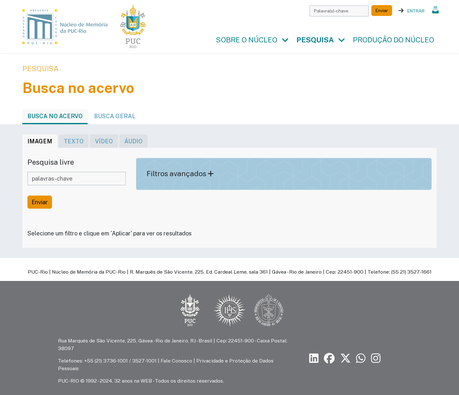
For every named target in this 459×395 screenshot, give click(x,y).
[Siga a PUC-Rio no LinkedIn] (314, 358)
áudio (133, 141)
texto (74, 141)
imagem (39, 141)
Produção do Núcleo (393, 40)
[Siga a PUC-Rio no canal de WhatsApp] (361, 358)
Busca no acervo (55, 116)
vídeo (104, 141)
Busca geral (114, 116)
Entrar (416, 10)
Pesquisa (315, 40)
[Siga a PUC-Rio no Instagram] (376, 358)
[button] (285, 40)
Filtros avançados (180, 173)
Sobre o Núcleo (246, 40)
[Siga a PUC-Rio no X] (345, 358)
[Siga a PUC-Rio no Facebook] (329, 358)
